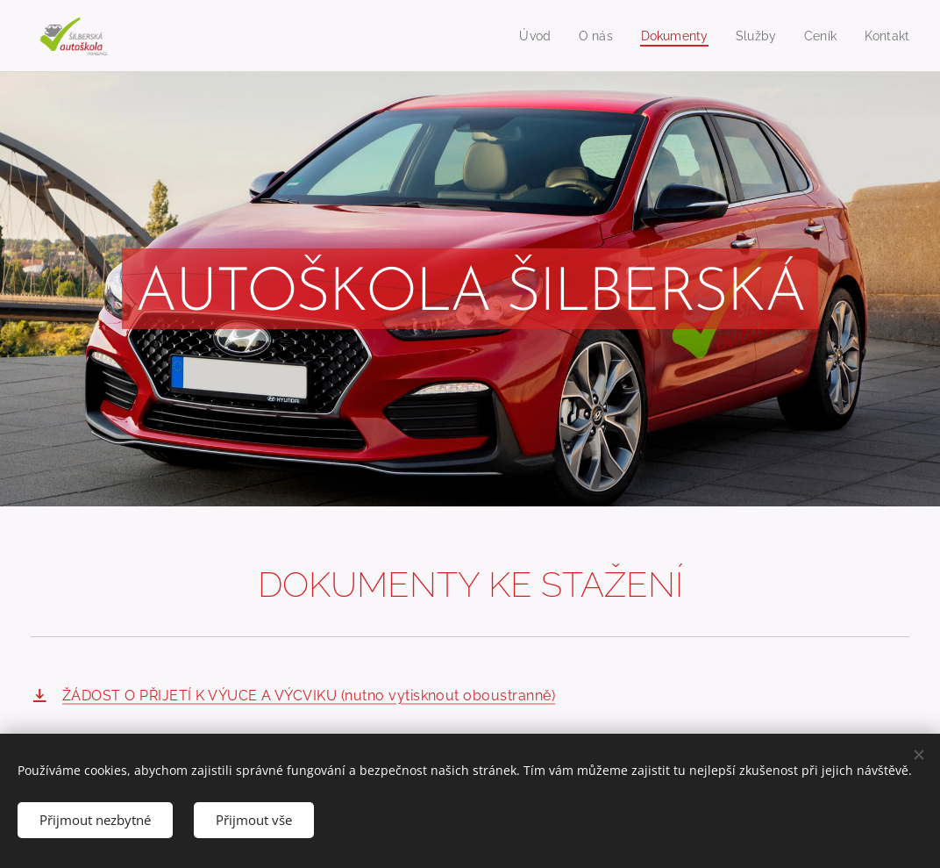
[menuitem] (524, 36)
